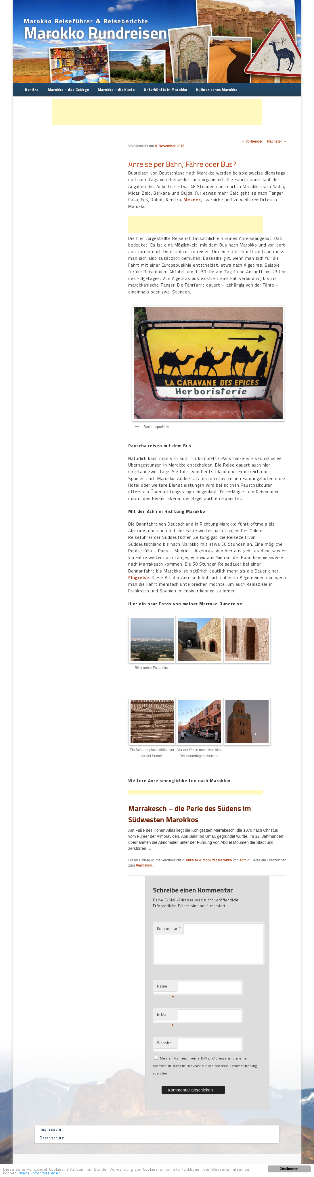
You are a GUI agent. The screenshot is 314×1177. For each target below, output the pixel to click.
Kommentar (169, 928)
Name (165, 987)
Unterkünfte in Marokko (165, 89)
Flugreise (138, 577)
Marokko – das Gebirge (68, 89)
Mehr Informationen (40, 1173)
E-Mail (165, 1015)
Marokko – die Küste (116, 89)
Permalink (144, 865)
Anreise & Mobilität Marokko (208, 860)
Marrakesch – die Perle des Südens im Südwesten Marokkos (189, 814)
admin (245, 860)
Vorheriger (252, 141)
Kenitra (32, 89)
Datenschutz (52, 1138)
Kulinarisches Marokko (217, 89)
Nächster (276, 141)
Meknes (192, 199)
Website (164, 1043)
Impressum (51, 1129)
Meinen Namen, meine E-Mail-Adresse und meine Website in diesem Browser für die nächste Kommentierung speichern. (205, 1065)
